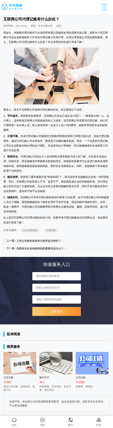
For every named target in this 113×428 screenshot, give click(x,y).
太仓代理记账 (30, 230)
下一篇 (35, 248)
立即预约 (56, 311)
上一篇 (34, 240)
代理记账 (51, 230)
